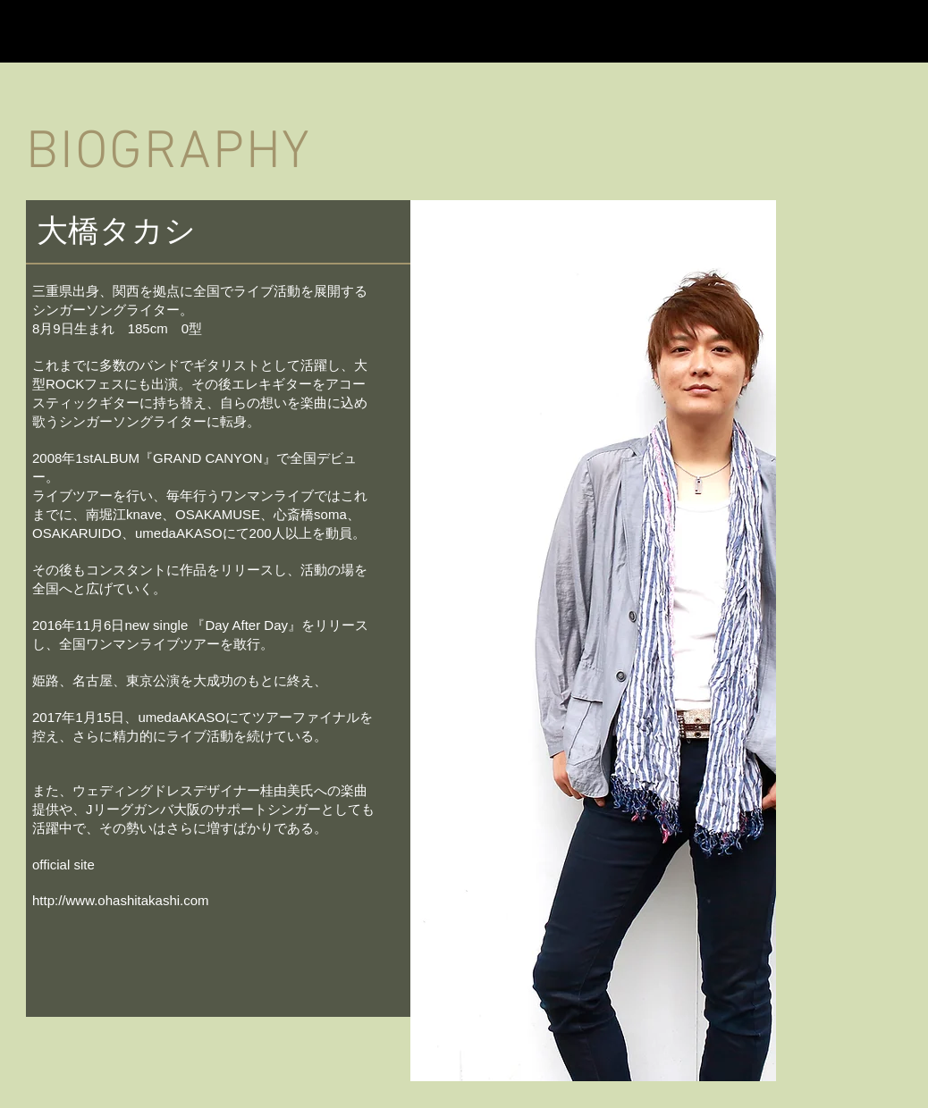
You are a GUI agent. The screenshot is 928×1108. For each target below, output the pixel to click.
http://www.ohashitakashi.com (120, 900)
